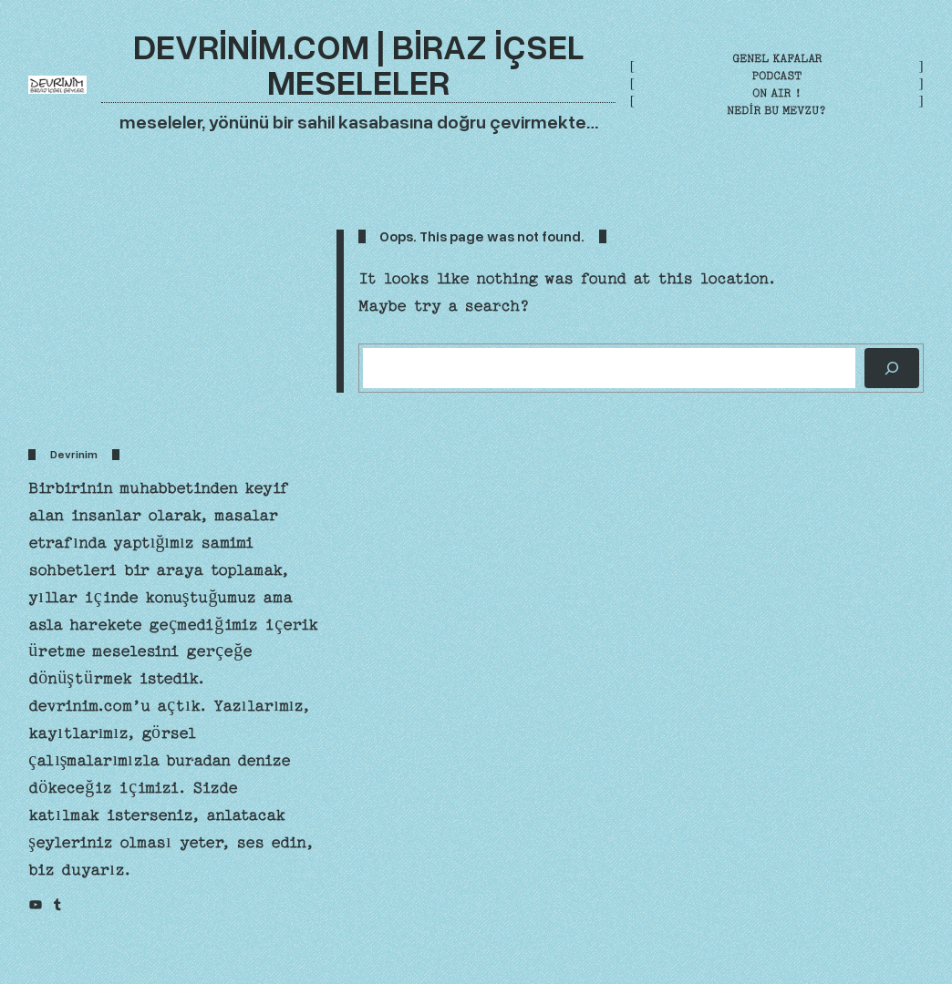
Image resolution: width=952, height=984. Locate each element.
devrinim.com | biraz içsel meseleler (359, 63)
